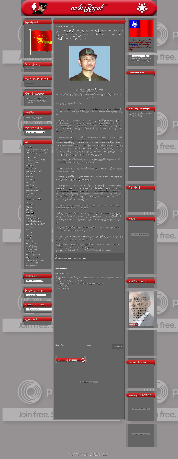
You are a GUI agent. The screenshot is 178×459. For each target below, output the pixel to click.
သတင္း (28, 229)
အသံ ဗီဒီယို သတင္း (32, 246)
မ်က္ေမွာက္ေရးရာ (32, 218)
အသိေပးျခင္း (31, 254)
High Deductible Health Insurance (89, 455)
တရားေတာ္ (30, 182)
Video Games (75, 455)
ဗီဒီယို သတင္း (30, 210)
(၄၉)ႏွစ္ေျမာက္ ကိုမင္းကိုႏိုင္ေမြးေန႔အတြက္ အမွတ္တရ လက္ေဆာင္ (37, 100)
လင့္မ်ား (28, 227)
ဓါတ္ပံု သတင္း (31, 193)
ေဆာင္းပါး (30, 263)
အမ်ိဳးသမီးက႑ (30, 243)
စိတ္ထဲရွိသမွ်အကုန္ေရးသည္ (34, 117)
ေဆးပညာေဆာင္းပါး (34, 260)
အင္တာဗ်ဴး (28, 241)
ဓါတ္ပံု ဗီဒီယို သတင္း (32, 191)
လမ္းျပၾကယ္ (83, 453)
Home (88, 345)
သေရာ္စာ (29, 235)
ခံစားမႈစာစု (29, 168)
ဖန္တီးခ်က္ (28, 202)
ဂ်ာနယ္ (28, 174)
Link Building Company (104, 453)
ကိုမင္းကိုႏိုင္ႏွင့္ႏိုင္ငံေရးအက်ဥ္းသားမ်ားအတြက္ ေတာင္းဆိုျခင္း (37, 154)
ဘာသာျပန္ (30, 216)
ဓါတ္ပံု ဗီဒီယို (29, 188)
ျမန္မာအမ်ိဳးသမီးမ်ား (32, 221)
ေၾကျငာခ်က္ (30, 266)
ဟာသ (28, 238)
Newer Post (60, 345)
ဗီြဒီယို (28, 213)
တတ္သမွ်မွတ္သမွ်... (30, 83)
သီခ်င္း (28, 232)
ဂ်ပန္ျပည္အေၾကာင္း (33, 171)
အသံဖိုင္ (28, 252)
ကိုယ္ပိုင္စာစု (29, 165)
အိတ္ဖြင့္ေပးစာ (31, 257)
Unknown (82, 258)
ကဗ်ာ (27, 147)
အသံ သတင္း (30, 249)
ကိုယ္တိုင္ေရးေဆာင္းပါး (34, 160)
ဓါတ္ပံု (28, 185)
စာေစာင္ (29, 179)
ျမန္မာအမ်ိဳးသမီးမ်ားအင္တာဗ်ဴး (34, 224)
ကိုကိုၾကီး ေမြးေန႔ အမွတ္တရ (36, 150)
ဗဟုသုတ (29, 204)
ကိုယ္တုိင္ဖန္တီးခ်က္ (30, 163)
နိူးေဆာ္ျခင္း (31, 199)
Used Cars (104, 455)
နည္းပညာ (29, 196)
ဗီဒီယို (27, 207)
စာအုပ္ (28, 177)
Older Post (117, 346)
